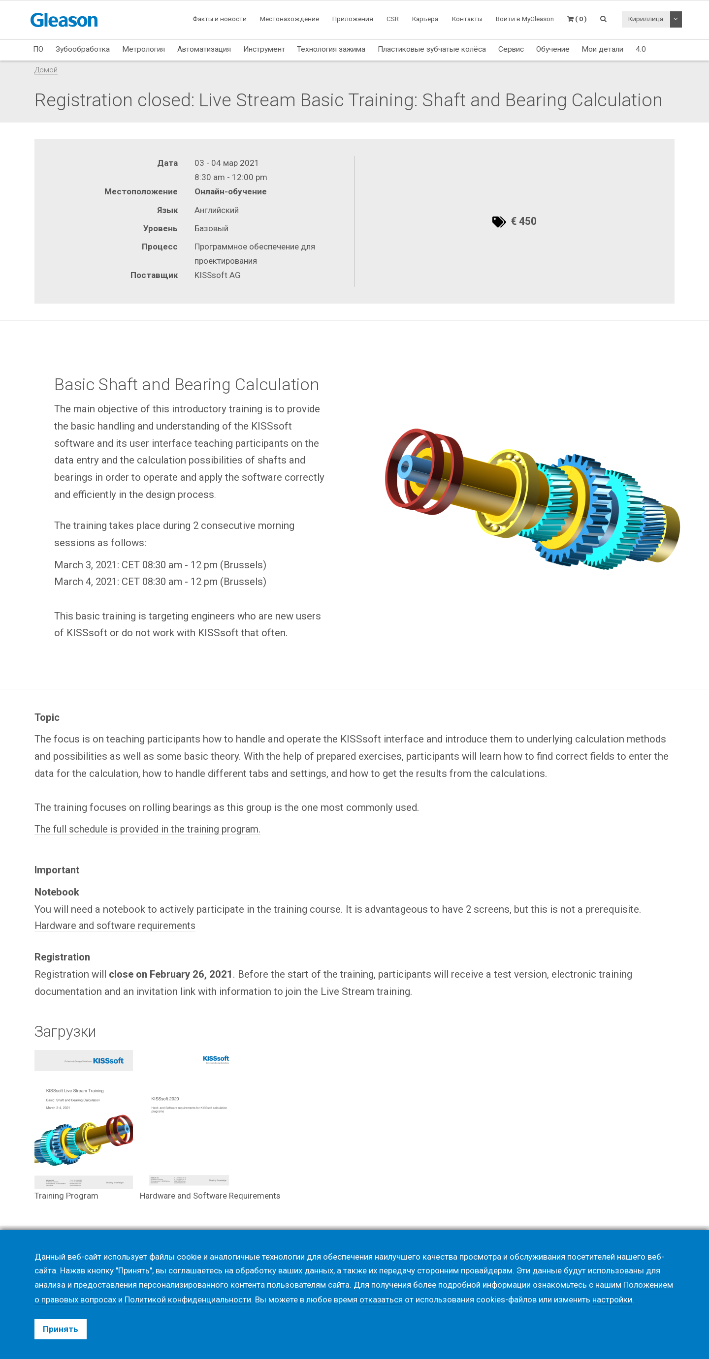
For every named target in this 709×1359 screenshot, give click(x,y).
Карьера (425, 19)
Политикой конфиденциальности (188, 1299)
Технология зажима (331, 49)
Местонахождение (289, 19)
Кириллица (645, 19)
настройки (613, 1299)
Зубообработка (83, 49)
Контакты (467, 19)
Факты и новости (220, 19)
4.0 (641, 49)
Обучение (553, 49)
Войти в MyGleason (525, 19)
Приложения (352, 19)
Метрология (143, 49)
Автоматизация (204, 49)
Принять (60, 1329)
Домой (46, 69)
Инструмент (264, 49)
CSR (393, 19)
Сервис (511, 49)
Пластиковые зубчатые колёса (432, 49)
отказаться (382, 1299)
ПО (38, 49)
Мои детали (602, 49)
